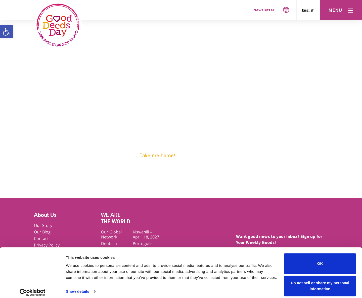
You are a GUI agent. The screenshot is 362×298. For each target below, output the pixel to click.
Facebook (243, 220)
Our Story (43, 225)
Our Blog (42, 232)
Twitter (263, 220)
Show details (77, 287)
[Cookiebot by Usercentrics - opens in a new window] (33, 288)
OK (320, 259)
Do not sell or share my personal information (320, 281)
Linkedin (321, 220)
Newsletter (263, 9)
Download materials (153, 142)
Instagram (282, 220)
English (308, 10)
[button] (6, 31)
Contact (41, 238)
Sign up (140, 127)
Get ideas (142, 119)
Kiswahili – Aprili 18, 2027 (146, 234)
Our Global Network (111, 234)
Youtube (301, 220)
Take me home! (157, 156)
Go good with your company (160, 134)
